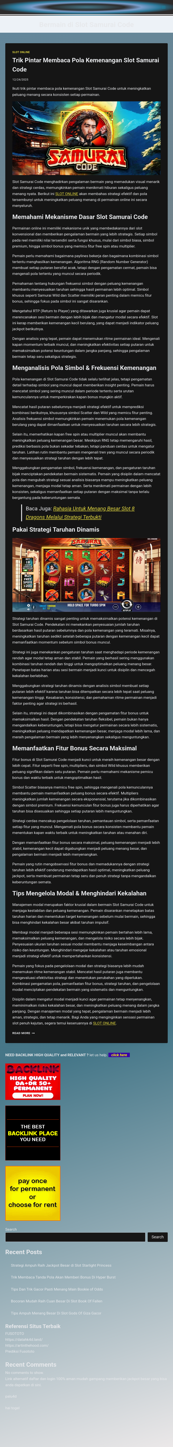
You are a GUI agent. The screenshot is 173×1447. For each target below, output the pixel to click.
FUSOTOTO (14, 1333)
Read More (23, 1033)
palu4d (11, 1396)
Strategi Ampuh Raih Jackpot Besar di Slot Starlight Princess (61, 1265)
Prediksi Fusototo (19, 1351)
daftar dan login (42, 1379)
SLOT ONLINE (21, 52)
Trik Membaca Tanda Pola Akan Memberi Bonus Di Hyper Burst (63, 1277)
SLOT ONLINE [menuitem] (66, 194)
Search (11, 1229)
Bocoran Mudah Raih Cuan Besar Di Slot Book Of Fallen (56, 1301)
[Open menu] (164, 7)
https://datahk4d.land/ (24, 1339)
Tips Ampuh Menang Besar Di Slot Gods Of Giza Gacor (56, 1313)
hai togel (12, 1408)
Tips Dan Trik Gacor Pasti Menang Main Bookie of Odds (57, 1289)
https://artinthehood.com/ (27, 1345)
